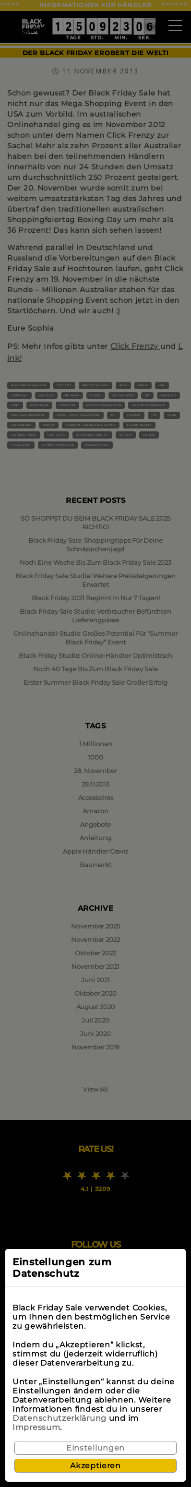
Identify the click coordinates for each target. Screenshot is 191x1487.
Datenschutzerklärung (59, 1418)
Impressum (36, 1427)
